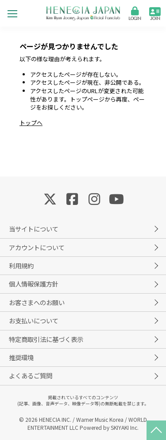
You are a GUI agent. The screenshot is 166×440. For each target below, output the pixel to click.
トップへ (30, 122)
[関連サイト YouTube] (116, 198)
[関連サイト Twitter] (50, 198)
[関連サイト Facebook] (72, 198)
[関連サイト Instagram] (94, 198)
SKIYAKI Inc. (125, 427)
